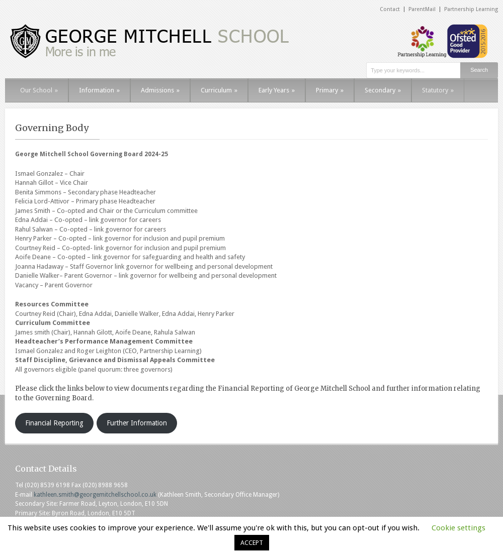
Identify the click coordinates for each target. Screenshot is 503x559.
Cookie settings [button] (458, 527)
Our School (39, 90)
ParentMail (422, 9)
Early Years (277, 90)
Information (99, 90)
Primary (330, 90)
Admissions (160, 90)
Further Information (137, 423)
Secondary (383, 90)
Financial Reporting (54, 423)
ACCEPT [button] (251, 542)
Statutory (438, 90)
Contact (390, 9)
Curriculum (219, 90)
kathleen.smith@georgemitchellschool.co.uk (95, 494)
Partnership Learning (471, 9)
